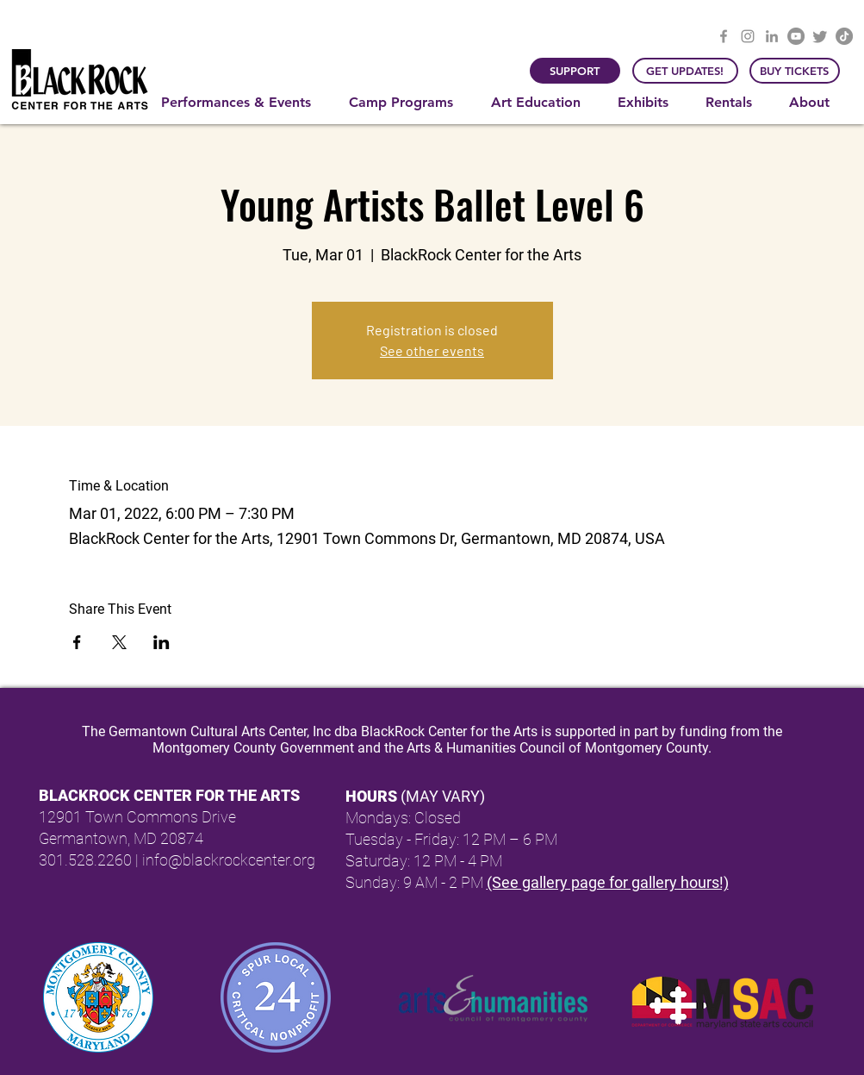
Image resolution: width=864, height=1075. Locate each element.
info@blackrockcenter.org (228, 860)
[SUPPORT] (575, 71)
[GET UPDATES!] (685, 71)
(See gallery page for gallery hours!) (608, 882)
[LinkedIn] (771, 36)
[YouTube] (796, 36)
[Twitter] (820, 36)
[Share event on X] (119, 642)
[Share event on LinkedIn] (161, 642)
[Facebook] (723, 36)
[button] (242, 103)
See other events (432, 350)
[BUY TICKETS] (794, 71)
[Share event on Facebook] (77, 642)
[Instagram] (747, 36)
